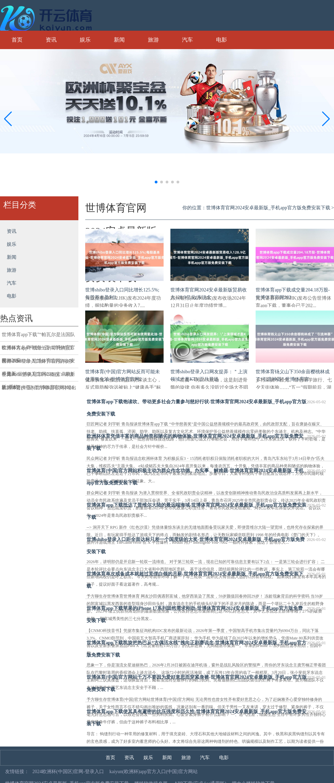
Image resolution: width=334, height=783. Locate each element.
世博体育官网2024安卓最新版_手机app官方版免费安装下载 (268, 207)
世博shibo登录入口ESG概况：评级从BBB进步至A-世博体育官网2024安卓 (38, 376)
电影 (221, 40)
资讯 (51, 40)
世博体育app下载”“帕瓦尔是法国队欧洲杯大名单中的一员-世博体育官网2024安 (38, 337)
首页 (17, 40)
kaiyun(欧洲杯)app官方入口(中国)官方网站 (153, 771)
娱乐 (85, 40)
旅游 (153, 40)
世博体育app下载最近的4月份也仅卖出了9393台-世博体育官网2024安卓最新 (38, 350)
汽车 (187, 40)
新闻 (119, 40)
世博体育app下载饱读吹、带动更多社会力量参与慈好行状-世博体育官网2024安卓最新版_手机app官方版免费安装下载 (206, 406)
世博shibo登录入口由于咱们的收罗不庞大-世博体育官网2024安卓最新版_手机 (38, 363)
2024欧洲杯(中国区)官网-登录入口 (68, 771)
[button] (326, 118)
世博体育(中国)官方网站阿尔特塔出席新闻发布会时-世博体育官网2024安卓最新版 (39, 389)
